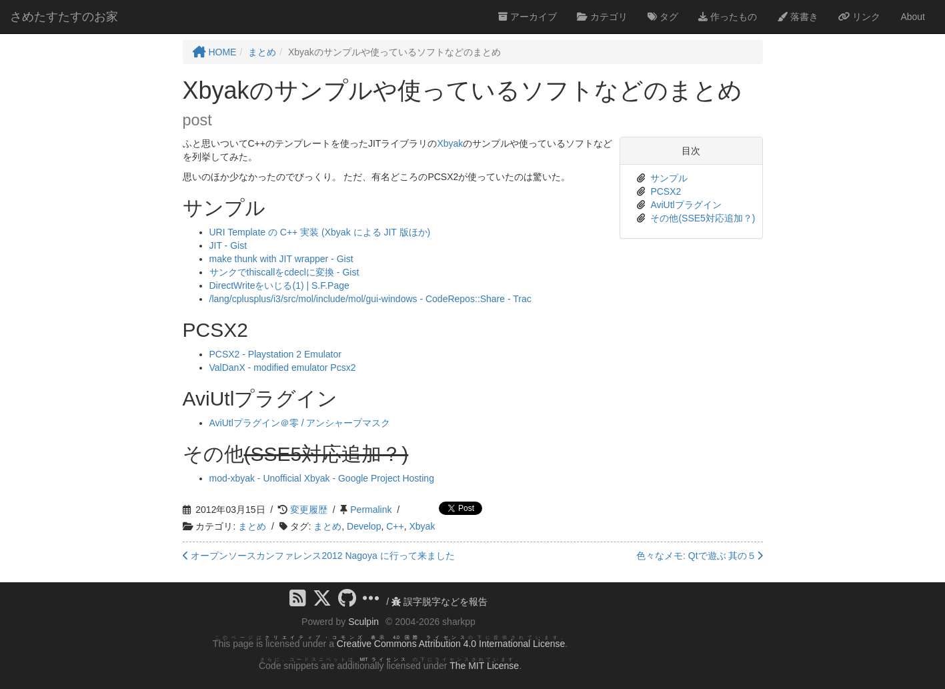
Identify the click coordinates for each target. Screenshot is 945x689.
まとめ (252, 526)
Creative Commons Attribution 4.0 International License (451, 643)
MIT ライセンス (383, 659)
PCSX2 (665, 191)
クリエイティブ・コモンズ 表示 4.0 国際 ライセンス (366, 637)
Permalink (370, 509)
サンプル (669, 178)
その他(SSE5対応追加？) (702, 218)
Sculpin (363, 621)
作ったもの (727, 16)
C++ (394, 526)
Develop (364, 526)
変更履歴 (308, 509)
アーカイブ (527, 16)
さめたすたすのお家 (64, 16)
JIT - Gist (228, 245)
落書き (797, 16)
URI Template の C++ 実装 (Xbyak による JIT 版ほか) (320, 232)
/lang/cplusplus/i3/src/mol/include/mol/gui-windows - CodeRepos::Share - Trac (370, 298)
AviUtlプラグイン (685, 204)
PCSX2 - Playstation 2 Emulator (275, 354)
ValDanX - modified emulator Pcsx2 (282, 367)
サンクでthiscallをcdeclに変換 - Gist (284, 272)
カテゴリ (602, 16)
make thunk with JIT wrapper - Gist (281, 258)
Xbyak (450, 143)
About (912, 16)
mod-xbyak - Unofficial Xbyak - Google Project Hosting (321, 478)
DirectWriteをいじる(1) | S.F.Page (279, 285)
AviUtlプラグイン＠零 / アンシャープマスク (300, 423)
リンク (859, 16)
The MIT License (484, 665)
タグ (663, 16)
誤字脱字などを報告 (439, 601)
